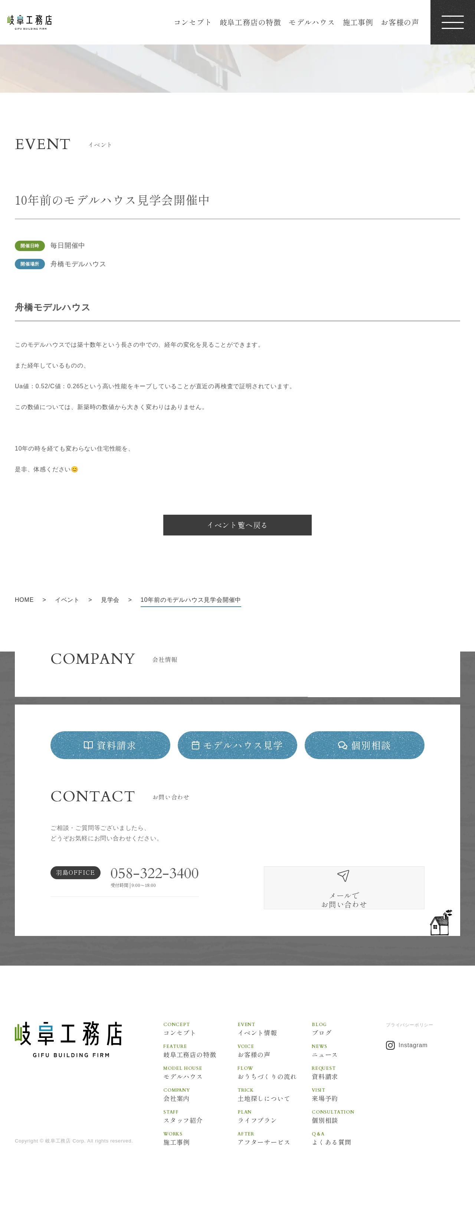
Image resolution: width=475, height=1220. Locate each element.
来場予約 (349, 1112)
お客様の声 (400, 22)
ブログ (349, 1045)
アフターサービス (275, 1157)
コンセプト (193, 22)
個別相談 (349, 1134)
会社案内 (200, 1112)
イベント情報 (275, 1045)
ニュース (349, 1068)
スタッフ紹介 (200, 1134)
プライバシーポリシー (409, 1042)
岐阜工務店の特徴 (250, 22)
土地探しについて (275, 1112)
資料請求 (349, 1090)
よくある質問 (349, 1157)
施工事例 (358, 22)
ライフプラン (275, 1134)
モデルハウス (312, 22)
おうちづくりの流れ (275, 1090)
